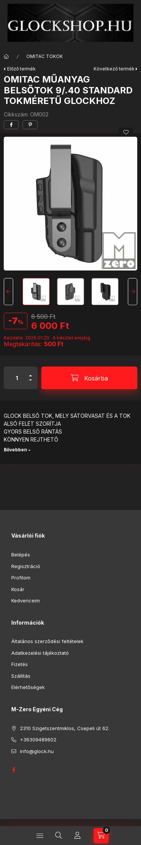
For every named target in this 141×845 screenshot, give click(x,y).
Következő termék (114, 69)
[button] (70, 203)
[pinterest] (30, 124)
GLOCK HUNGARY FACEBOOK (13, 770)
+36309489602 (38, 740)
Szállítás (20, 676)
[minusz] (30, 383)
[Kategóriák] (39, 835)
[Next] (132, 291)
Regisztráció (25, 566)
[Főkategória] (6, 56)
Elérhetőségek (28, 687)
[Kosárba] (89, 378)
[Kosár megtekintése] (101, 835)
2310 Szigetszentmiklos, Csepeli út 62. (64, 728)
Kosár (17, 589)
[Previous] (8, 291)
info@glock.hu (37, 751)
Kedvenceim (25, 600)
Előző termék (21, 69)
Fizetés (19, 664)
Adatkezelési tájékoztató (40, 653)
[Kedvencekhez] (125, 132)
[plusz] (30, 372)
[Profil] (77, 835)
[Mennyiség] (17, 378)
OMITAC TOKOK (44, 56)
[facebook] (11, 124)
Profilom (20, 578)
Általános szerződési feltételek (47, 641)
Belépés (20, 555)
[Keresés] (58, 835)
